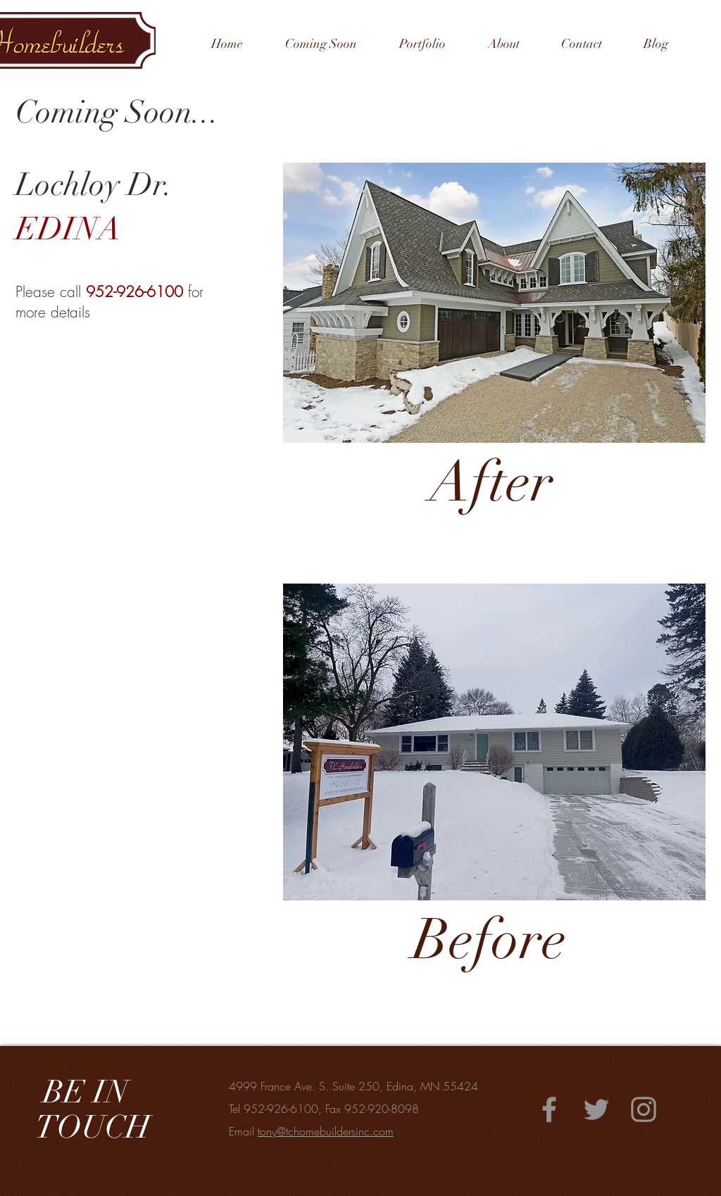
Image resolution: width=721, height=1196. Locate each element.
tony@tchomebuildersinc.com (326, 1131)
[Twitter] (596, 1109)
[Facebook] (549, 1109)
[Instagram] (643, 1109)
